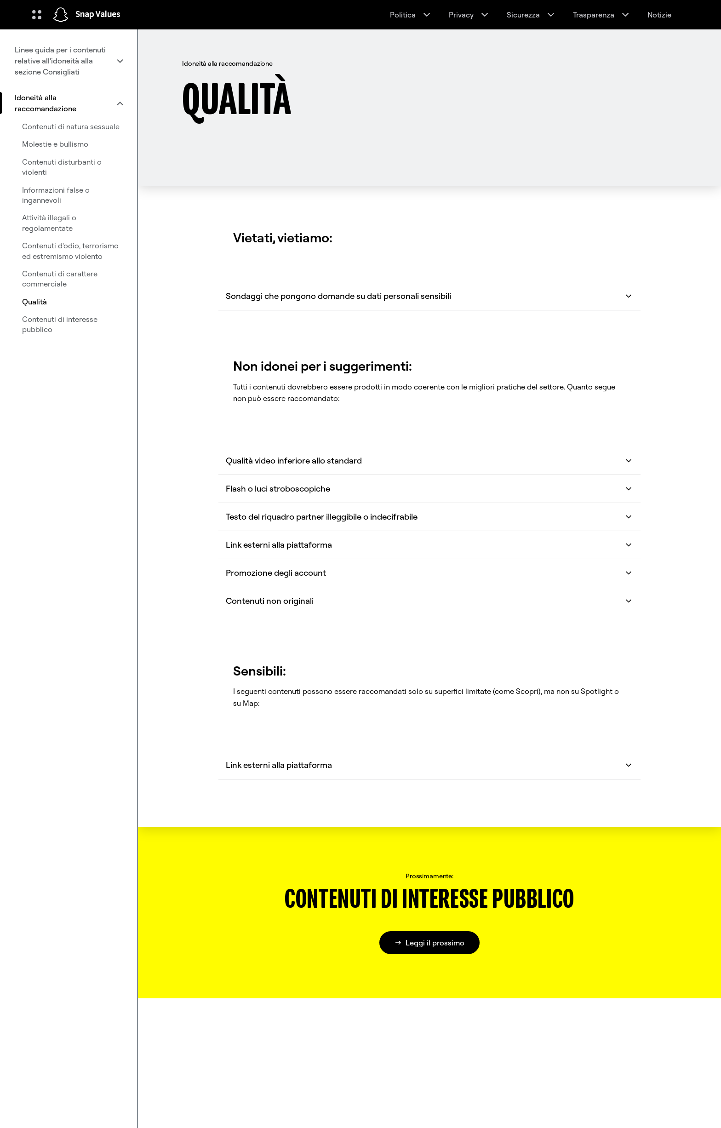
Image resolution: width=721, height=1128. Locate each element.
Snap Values (97, 14)
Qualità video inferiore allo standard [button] (429, 460)
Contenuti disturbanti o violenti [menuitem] (62, 167)
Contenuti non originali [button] (429, 600)
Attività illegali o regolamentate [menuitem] (49, 222)
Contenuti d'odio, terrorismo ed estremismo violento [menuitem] (70, 250)
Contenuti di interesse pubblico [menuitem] (59, 324)
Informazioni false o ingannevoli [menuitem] (56, 195)
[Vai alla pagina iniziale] (60, 14)
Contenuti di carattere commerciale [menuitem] (59, 278)
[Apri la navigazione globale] (37, 15)
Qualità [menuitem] (34, 301)
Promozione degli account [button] (429, 572)
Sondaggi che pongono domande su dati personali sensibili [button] (429, 296)
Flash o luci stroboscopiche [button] (429, 488)
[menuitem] (68, 60)
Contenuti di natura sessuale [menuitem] (71, 126)
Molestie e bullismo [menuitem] (55, 144)
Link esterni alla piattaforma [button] (429, 544)
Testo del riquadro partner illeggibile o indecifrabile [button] (429, 516)
